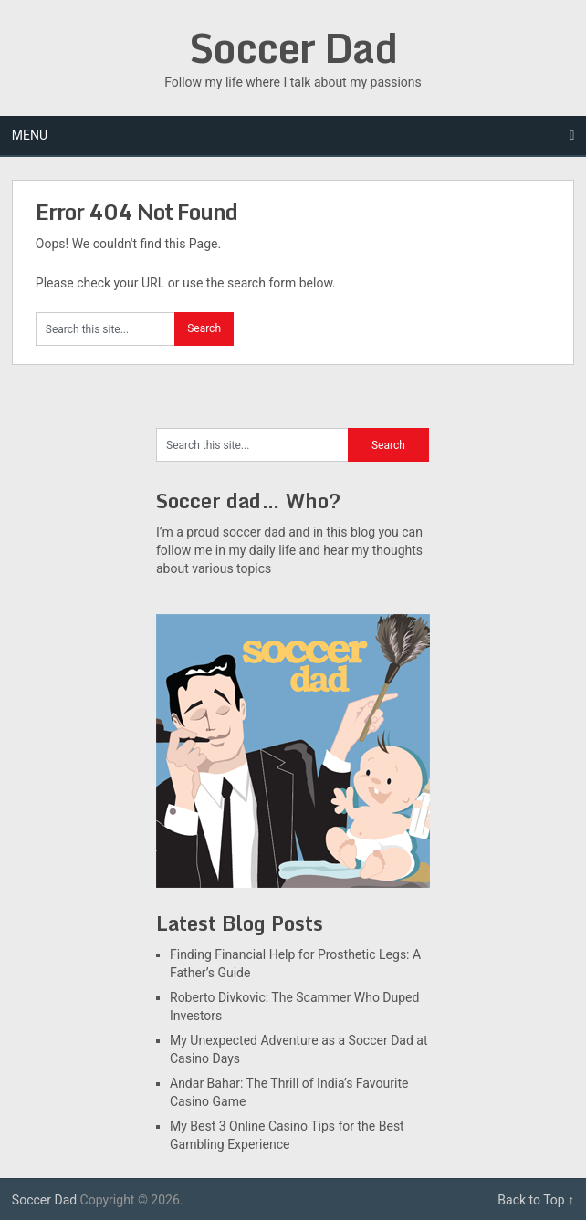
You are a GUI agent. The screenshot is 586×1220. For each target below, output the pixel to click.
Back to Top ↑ (535, 1200)
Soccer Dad (293, 47)
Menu (29, 135)
